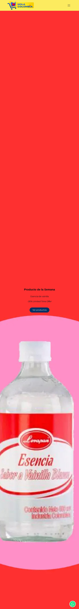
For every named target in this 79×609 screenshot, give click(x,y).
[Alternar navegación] (69, 5)
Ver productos (39, 310)
